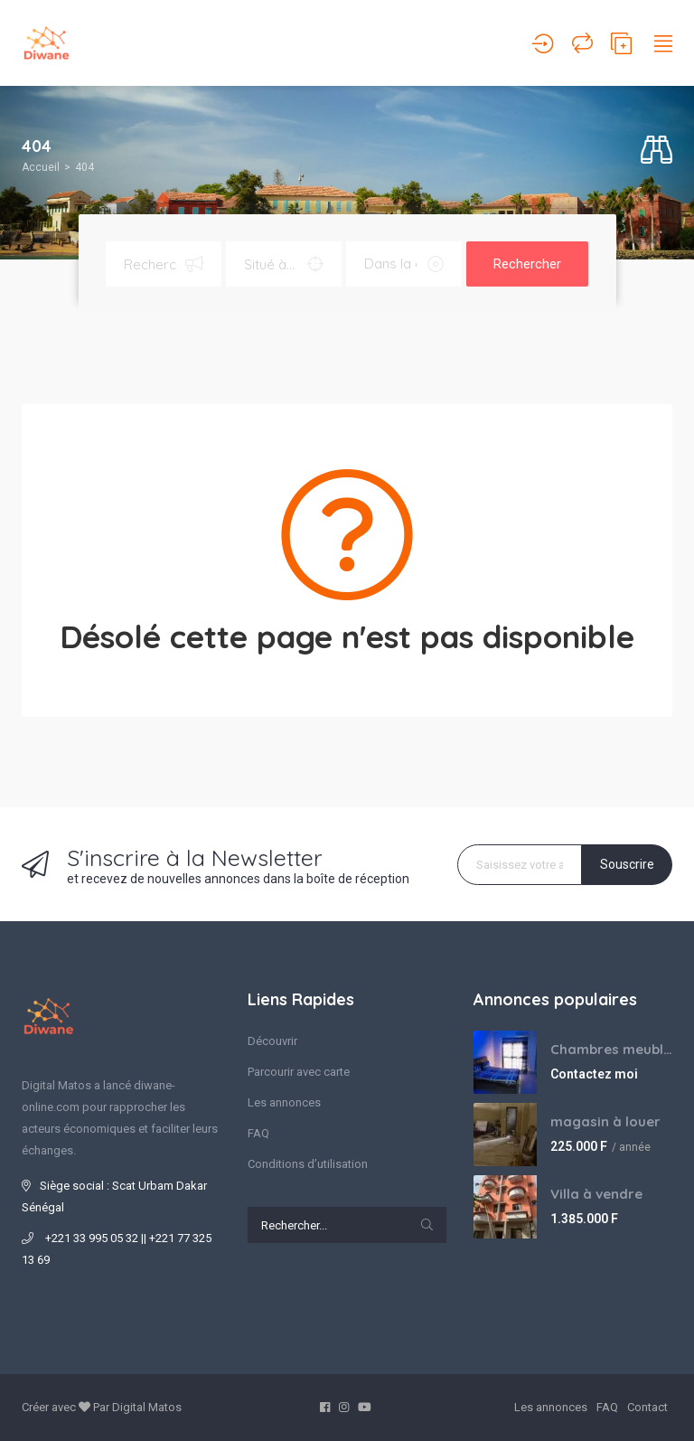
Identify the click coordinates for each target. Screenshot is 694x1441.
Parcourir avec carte (299, 1071)
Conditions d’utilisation (308, 1164)
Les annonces (284, 1102)
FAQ (258, 1133)
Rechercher (527, 264)
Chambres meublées (611, 1049)
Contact (647, 1407)
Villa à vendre (596, 1193)
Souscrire (627, 864)
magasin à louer (605, 1121)
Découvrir (272, 1041)
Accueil (41, 167)
